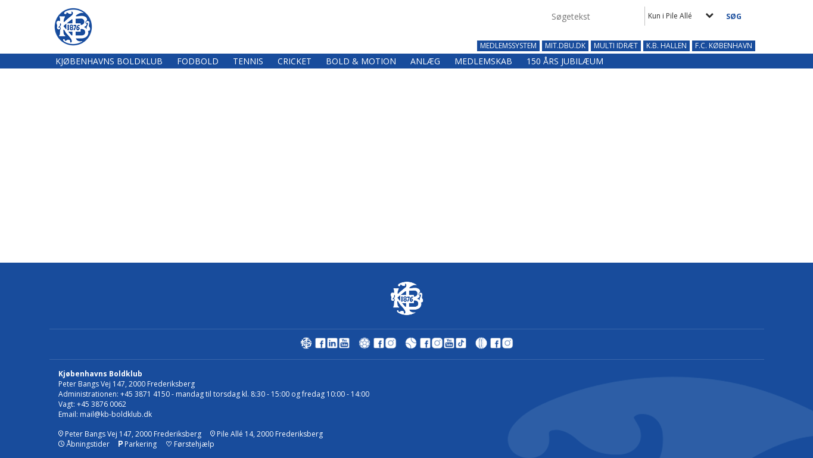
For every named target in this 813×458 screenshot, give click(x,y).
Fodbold (198, 61)
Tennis (248, 61)
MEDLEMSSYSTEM (508, 45)
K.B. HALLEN (666, 45)
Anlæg (425, 61)
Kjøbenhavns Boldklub (109, 61)
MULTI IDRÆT (616, 45)
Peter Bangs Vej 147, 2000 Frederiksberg (129, 434)
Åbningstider (84, 444)
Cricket (295, 61)
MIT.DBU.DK (565, 45)
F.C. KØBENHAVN (723, 45)
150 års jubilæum (565, 61)
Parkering (138, 444)
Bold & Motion (361, 61)
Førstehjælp (190, 444)
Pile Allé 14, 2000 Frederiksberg (266, 434)
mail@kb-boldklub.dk (116, 414)
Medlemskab (483, 61)
